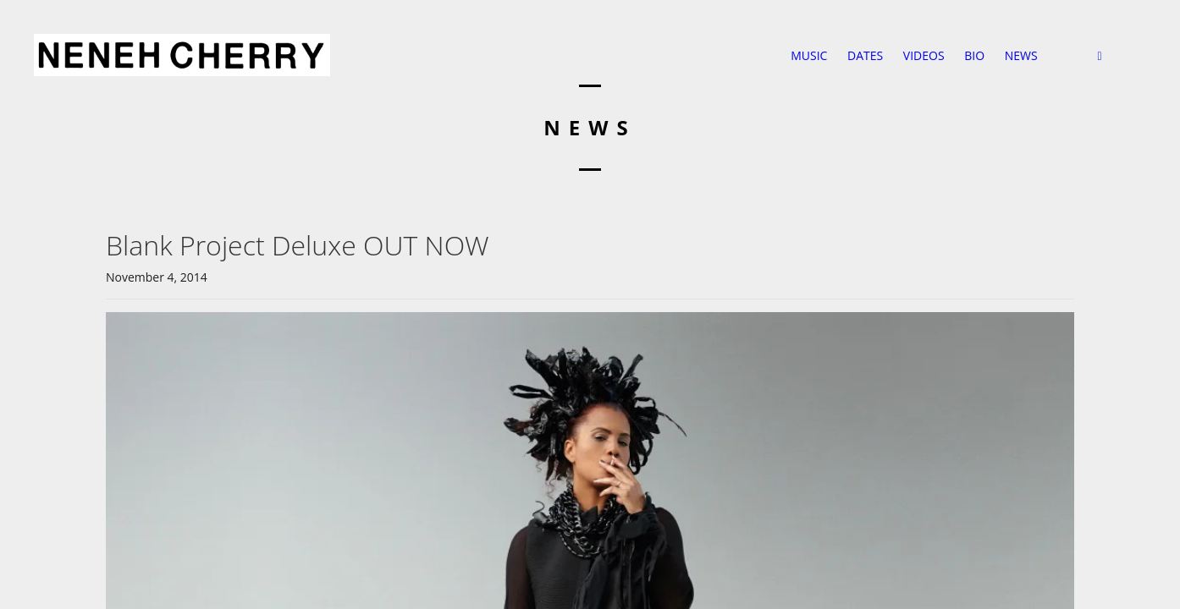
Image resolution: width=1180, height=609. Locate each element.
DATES (865, 55)
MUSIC (809, 55)
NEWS (1021, 55)
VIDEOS (924, 55)
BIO (974, 55)
